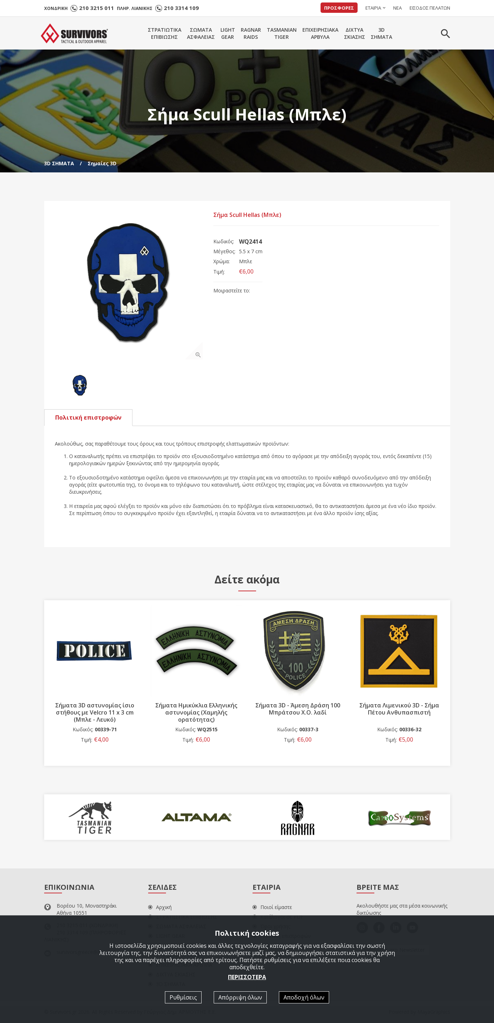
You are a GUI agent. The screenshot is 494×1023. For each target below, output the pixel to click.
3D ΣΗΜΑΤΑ (59, 163)
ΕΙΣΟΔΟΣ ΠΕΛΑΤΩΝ (430, 8)
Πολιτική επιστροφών (88, 418)
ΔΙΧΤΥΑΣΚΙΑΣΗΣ (354, 33)
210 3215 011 (96, 7)
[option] (129, 286)
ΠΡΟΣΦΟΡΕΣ (339, 8)
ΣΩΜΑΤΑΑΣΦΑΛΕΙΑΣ (201, 33)
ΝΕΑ (397, 8)
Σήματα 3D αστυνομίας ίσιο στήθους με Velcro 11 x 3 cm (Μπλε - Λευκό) (94, 713)
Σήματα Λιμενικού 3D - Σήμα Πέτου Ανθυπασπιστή (399, 709)
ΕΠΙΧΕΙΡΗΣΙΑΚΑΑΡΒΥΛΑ (320, 33)
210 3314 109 (181, 7)
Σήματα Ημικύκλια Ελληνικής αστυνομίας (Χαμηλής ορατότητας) (196, 713)
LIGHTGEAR (227, 33)
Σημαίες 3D (102, 163)
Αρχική (160, 907)
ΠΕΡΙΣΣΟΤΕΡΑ (247, 977)
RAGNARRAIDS (251, 33)
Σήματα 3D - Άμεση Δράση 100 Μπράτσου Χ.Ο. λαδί (297, 709)
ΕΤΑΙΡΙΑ (373, 8)
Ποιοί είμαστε (272, 907)
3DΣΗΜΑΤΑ (381, 33)
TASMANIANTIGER (282, 33)
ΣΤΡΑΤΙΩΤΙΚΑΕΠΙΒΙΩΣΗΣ (164, 33)
